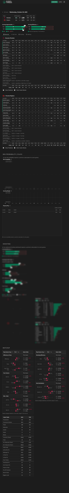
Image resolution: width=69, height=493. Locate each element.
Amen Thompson (6, 42)
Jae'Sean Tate (6, 67)
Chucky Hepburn (6, 138)
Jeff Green (5, 72)
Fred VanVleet (6, 82)
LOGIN (60, 1)
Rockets (9, 17)
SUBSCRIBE (54, 1)
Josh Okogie (5, 52)
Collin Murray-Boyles (7, 110)
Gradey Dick (5, 112)
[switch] (4, 90)
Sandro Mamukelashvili (7, 117)
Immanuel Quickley (7, 107)
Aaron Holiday (6, 65)
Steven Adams (6, 57)
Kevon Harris (5, 77)
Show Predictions (9, 90)
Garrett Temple (6, 130)
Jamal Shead (5, 115)
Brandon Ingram (6, 100)
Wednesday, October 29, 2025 (18, 12)
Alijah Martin (5, 135)
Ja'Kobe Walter (6, 120)
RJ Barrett (5, 105)
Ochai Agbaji (5, 125)
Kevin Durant (5, 47)
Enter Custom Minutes (21, 90)
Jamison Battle (6, 128)
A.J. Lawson (5, 133)
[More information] (13, 24)
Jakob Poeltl (5, 140)
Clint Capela (5, 62)
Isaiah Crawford (6, 75)
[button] (34, 157)
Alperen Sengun (6, 49)
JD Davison (5, 70)
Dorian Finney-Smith (7, 80)
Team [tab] (15, 352)
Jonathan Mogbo (6, 123)
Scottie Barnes (6, 102)
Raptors (8, 20)
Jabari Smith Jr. (6, 44)
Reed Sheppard (6, 60)
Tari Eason (5, 55)
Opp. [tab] (18, 352)
